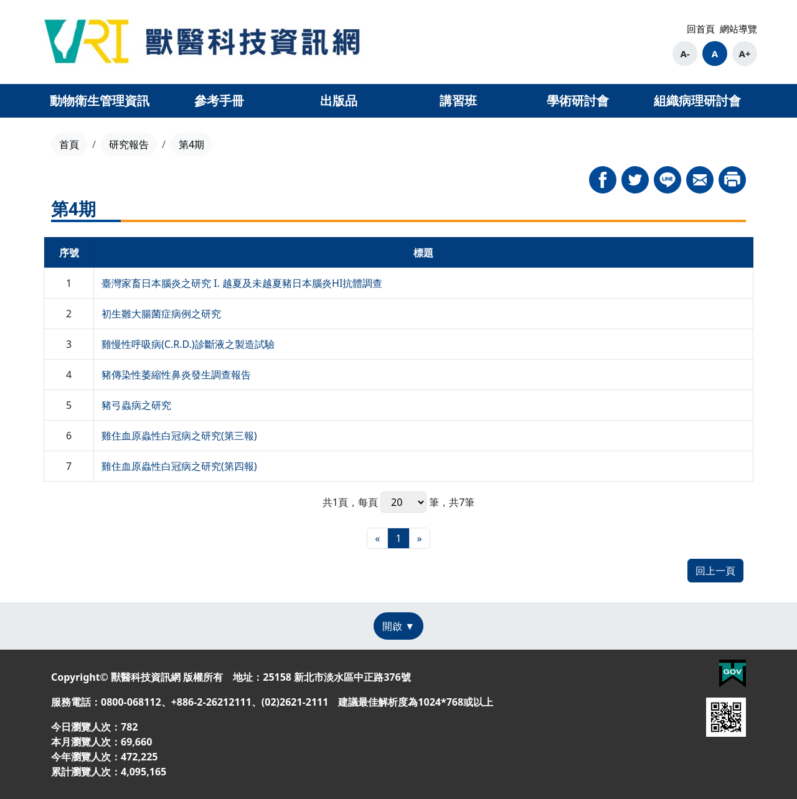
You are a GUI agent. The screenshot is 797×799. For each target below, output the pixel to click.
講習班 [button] (458, 100)
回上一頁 (715, 570)
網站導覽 (738, 28)
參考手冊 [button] (219, 100)
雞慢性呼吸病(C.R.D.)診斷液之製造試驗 (188, 344)
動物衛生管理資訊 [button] (99, 100)
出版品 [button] (338, 100)
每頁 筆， (403, 502)
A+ (745, 53)
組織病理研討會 (697, 100)
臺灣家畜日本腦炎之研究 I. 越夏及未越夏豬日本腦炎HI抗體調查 (241, 283)
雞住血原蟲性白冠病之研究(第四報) (179, 466)
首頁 (69, 144)
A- (684, 53)
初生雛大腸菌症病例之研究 (161, 313)
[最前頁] (377, 538)
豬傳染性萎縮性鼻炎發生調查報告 (176, 374)
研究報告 (129, 144)
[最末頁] (419, 538)
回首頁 (701, 28)
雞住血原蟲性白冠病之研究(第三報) (179, 435)
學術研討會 (578, 100)
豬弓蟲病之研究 (136, 405)
